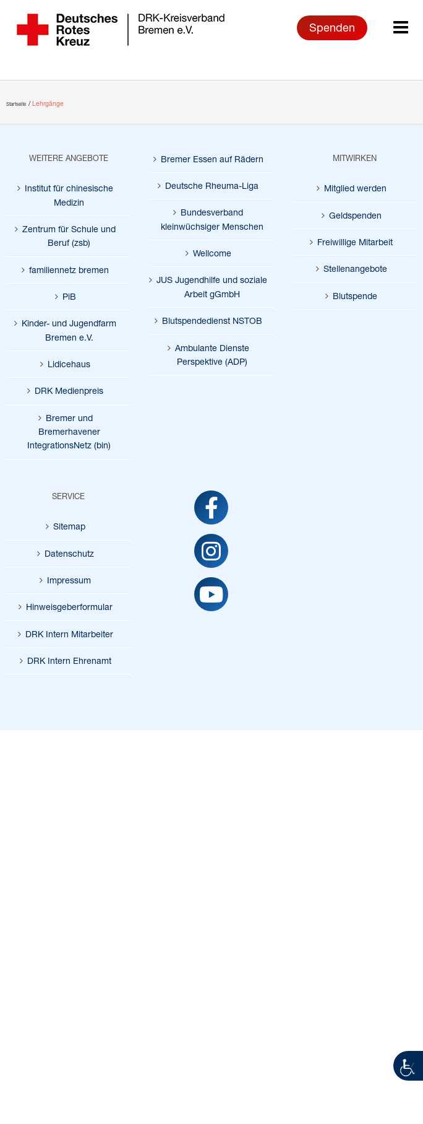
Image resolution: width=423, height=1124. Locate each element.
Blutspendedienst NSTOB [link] (212, 320)
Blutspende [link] (355, 295)
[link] (408, 1066)
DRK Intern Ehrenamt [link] (69, 660)
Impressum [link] (69, 580)
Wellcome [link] (212, 253)
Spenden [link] (332, 27)
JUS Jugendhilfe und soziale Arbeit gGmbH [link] (211, 286)
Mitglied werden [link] (355, 188)
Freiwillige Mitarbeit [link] (355, 242)
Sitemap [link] (69, 526)
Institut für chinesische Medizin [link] (69, 195)
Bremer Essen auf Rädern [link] (212, 159)
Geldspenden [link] (355, 215)
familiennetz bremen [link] (69, 269)
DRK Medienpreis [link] (69, 390)
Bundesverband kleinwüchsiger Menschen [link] (212, 219)
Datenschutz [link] (69, 553)
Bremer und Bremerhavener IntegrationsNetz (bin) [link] (69, 431)
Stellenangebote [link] (355, 268)
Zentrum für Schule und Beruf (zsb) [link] (69, 236)
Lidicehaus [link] (69, 364)
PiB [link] (69, 296)
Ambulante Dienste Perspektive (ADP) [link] (212, 354)
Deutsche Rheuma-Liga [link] (211, 185)
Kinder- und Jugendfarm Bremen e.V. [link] (69, 330)
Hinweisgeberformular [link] (69, 606)
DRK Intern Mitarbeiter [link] (69, 634)
